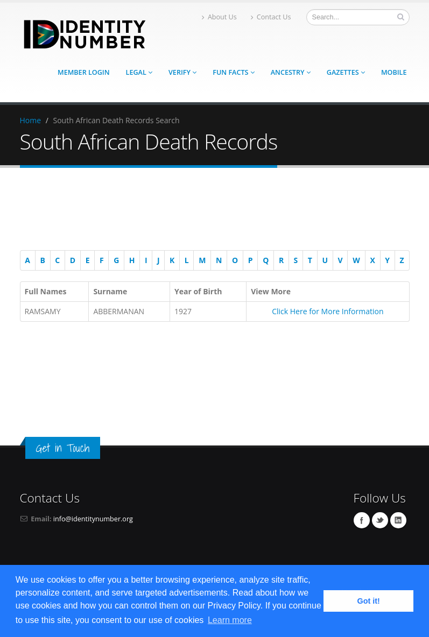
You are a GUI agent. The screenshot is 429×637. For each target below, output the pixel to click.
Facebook (362, 520)
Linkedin (398, 520)
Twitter (380, 520)
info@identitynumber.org (93, 518)
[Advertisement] (209, 211)
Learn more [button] (230, 620)
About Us (219, 17)
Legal (139, 72)
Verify (182, 72)
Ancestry (291, 72)
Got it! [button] (368, 601)
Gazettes (346, 72)
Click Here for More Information (327, 311)
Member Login (83, 72)
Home (30, 120)
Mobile (394, 72)
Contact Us (271, 17)
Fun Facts (234, 72)
